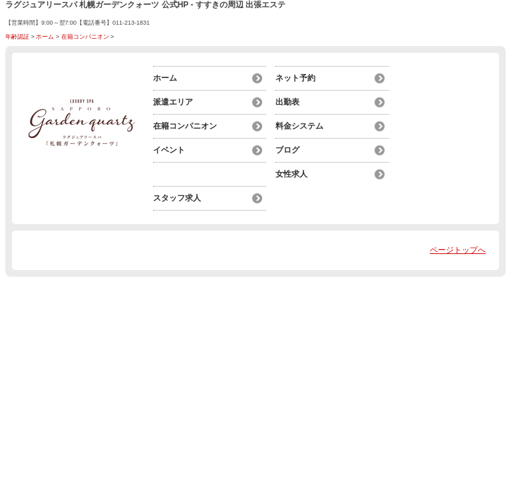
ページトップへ (458, 250)
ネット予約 (295, 78)
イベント (169, 150)
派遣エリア (173, 102)
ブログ (287, 150)
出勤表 (287, 102)
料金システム (299, 126)
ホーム (45, 36)
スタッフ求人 (177, 198)
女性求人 (291, 174)
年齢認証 (17, 36)
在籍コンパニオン (85, 36)
